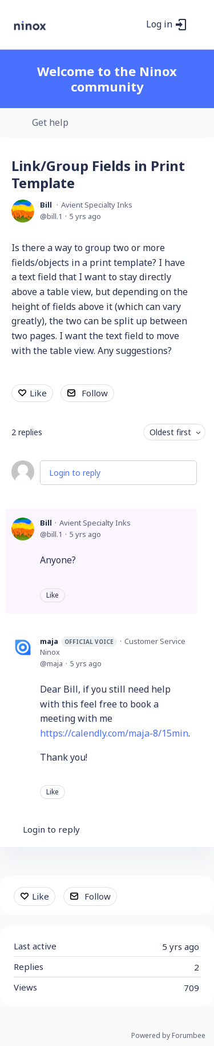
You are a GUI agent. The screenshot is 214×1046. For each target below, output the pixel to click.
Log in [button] (159, 24)
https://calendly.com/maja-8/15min (114, 733)
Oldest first (170, 432)
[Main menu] (199, 24)
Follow (95, 393)
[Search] (134, 24)
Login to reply (74, 472)
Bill (46, 205)
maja (78, 641)
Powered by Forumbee (168, 1036)
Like (38, 393)
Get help (50, 123)
